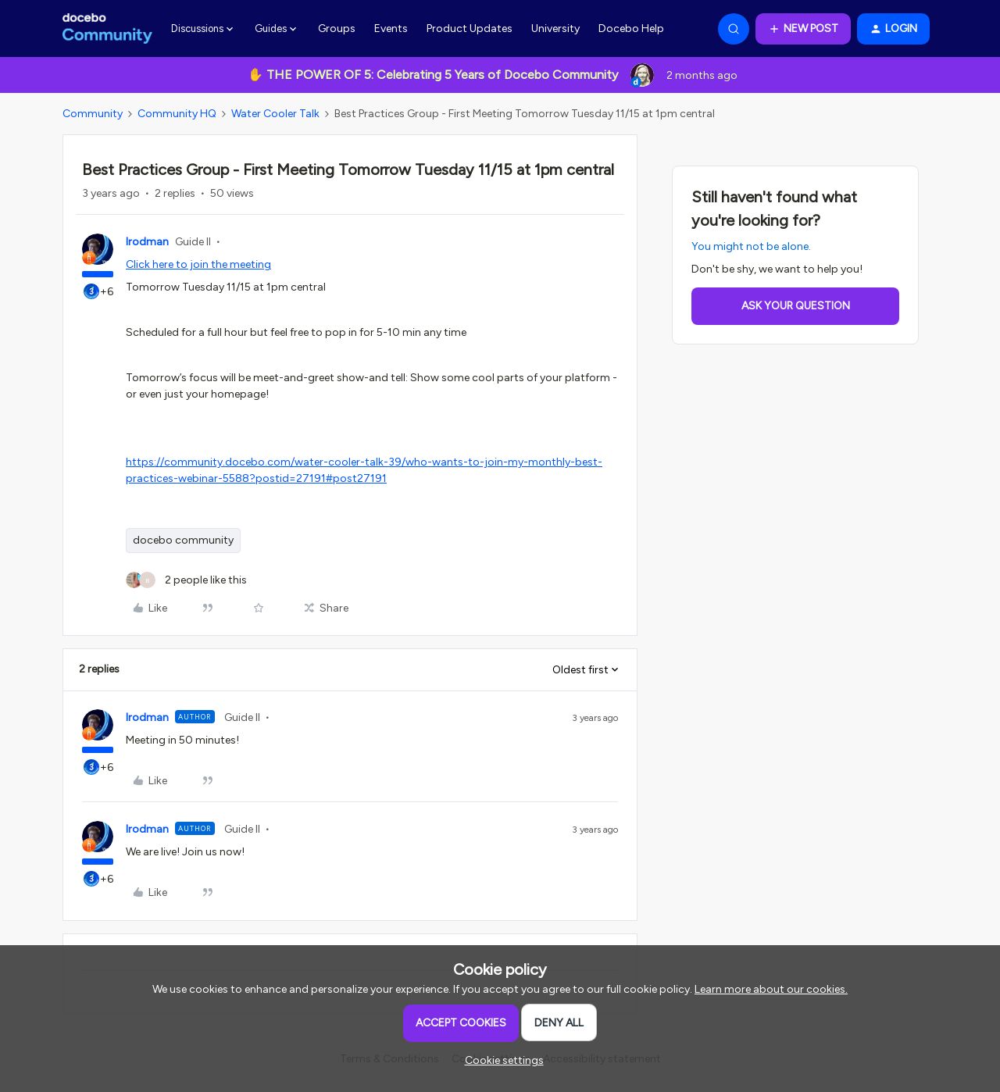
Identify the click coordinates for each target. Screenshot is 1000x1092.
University (555, 28)
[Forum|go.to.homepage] (107, 29)
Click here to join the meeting (198, 264)
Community (92, 113)
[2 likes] (186, 580)
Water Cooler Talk (275, 113)
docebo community (183, 540)
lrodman (147, 241)
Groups (336, 28)
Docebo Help (631, 28)
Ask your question (795, 305)
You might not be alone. (751, 246)
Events (391, 28)
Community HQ (177, 113)
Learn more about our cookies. (771, 989)
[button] (803, 29)
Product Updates (469, 28)
